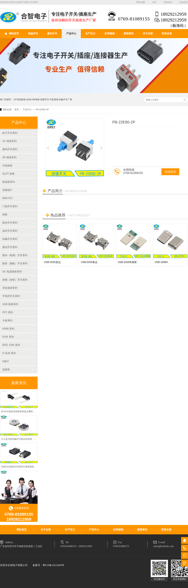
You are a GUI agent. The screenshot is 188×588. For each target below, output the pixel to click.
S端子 (5, 361)
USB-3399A (161, 262)
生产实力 (90, 33)
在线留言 (183, 2)
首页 (16, 109)
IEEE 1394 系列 (11, 345)
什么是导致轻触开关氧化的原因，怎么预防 (22, 439)
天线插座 (7, 165)
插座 (4, 214)
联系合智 (167, 33)
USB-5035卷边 (89, 262)
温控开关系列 (9, 230)
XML (154, 2)
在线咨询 (170, 171)
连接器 (6, 369)
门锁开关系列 (9, 206)
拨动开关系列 (9, 247)
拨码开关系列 (9, 149)
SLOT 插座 (8, 173)
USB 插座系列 (10, 304)
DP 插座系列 (9, 157)
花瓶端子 (7, 190)
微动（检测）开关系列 (14, 255)
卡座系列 (7, 320)
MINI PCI (7, 198)
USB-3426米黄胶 (127, 262)
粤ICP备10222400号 (53, 565)
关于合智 (148, 33)
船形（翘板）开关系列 (14, 263)
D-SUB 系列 (9, 353)
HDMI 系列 (8, 328)
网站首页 (14, 33)
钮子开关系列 (9, 133)
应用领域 (109, 33)
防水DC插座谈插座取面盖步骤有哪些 (19, 412)
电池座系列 (8, 182)
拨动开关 (52, 33)
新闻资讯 (129, 33)
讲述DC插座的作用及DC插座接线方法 (19, 467)
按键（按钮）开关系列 (14, 279)
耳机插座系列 (9, 288)
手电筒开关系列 (11, 296)
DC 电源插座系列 (12, 271)
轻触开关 (33, 33)
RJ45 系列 (8, 336)
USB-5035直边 (52, 262)
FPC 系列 (7, 312)
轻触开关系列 (9, 239)
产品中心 (71, 33)
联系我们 (168, 2)
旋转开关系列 (9, 222)
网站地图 (140, 2)
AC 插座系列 (9, 141)
